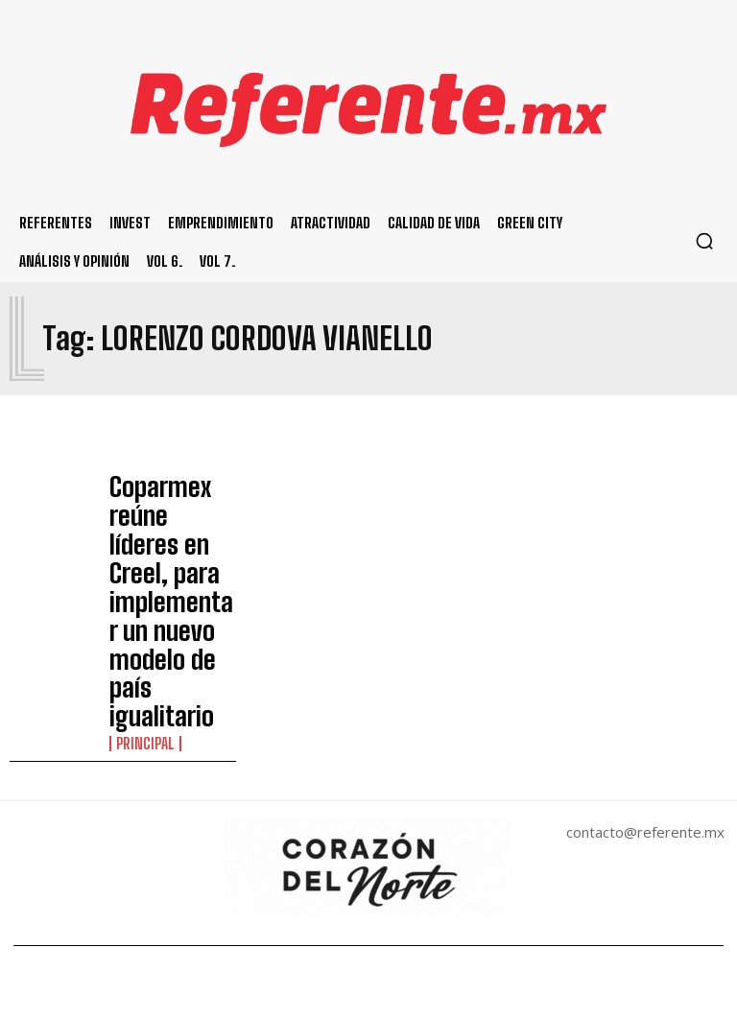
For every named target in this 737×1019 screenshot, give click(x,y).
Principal (141, 569)
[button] (704, 241)
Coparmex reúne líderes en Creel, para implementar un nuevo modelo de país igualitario (170, 514)
